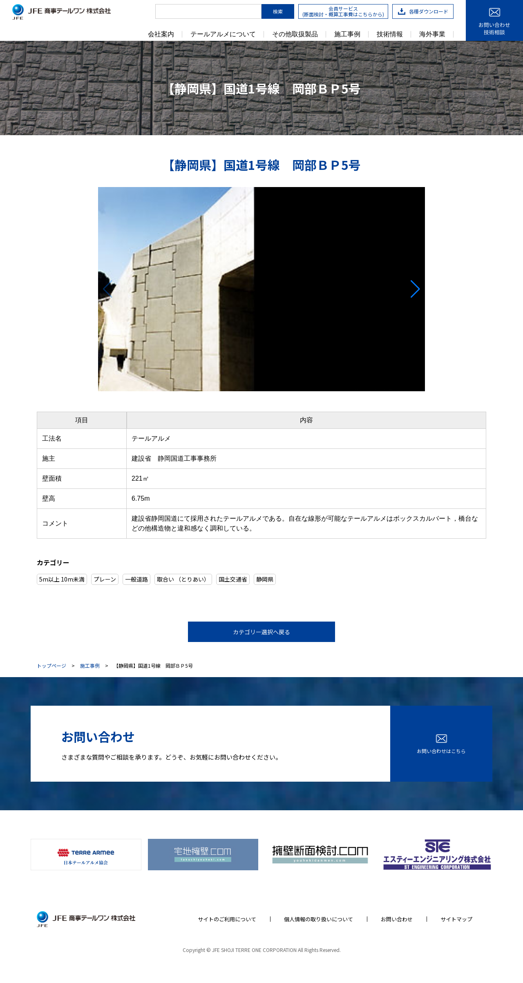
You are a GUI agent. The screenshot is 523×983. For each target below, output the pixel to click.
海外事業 (432, 34)
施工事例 (347, 34)
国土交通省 (233, 579)
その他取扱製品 (295, 34)
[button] (415, 289)
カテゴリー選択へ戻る (261, 632)
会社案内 (161, 34)
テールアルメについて (223, 34)
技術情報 (390, 34)
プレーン (105, 579)
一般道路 (136, 579)
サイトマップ (456, 919)
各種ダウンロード (423, 11)
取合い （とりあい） (183, 579)
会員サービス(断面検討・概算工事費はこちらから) (343, 11)
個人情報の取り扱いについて (318, 919)
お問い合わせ (397, 919)
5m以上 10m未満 (62, 579)
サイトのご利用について (227, 919)
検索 (278, 11)
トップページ (51, 665)
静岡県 (264, 579)
